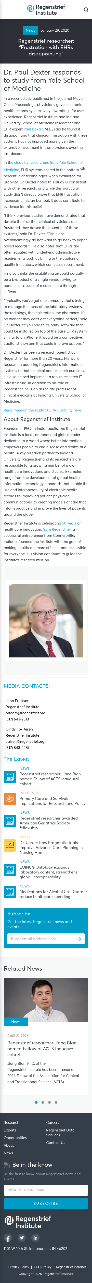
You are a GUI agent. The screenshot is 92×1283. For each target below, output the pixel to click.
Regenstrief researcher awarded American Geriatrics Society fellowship (49, 823)
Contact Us (55, 1143)
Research (11, 1123)
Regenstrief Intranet (71, 1267)
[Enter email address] (43, 939)
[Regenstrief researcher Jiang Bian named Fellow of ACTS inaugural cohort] (46, 1000)
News (8, 1153)
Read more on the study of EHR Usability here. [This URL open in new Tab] (43, 410)
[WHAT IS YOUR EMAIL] (46, 1190)
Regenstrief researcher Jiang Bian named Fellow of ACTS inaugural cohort (50, 779)
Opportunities (15, 1138)
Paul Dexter (33, 129)
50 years (69, 523)
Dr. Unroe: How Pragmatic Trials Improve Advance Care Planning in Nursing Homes (51, 848)
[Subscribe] (78, 939)
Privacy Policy (18, 1267)
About (9, 1145)
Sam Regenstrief (57, 529)
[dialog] (86, 9)
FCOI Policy (43, 1267)
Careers (52, 1123)
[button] (36, 1102)
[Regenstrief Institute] (46, 9)
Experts (10, 1130)
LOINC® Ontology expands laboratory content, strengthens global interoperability (48, 872)
